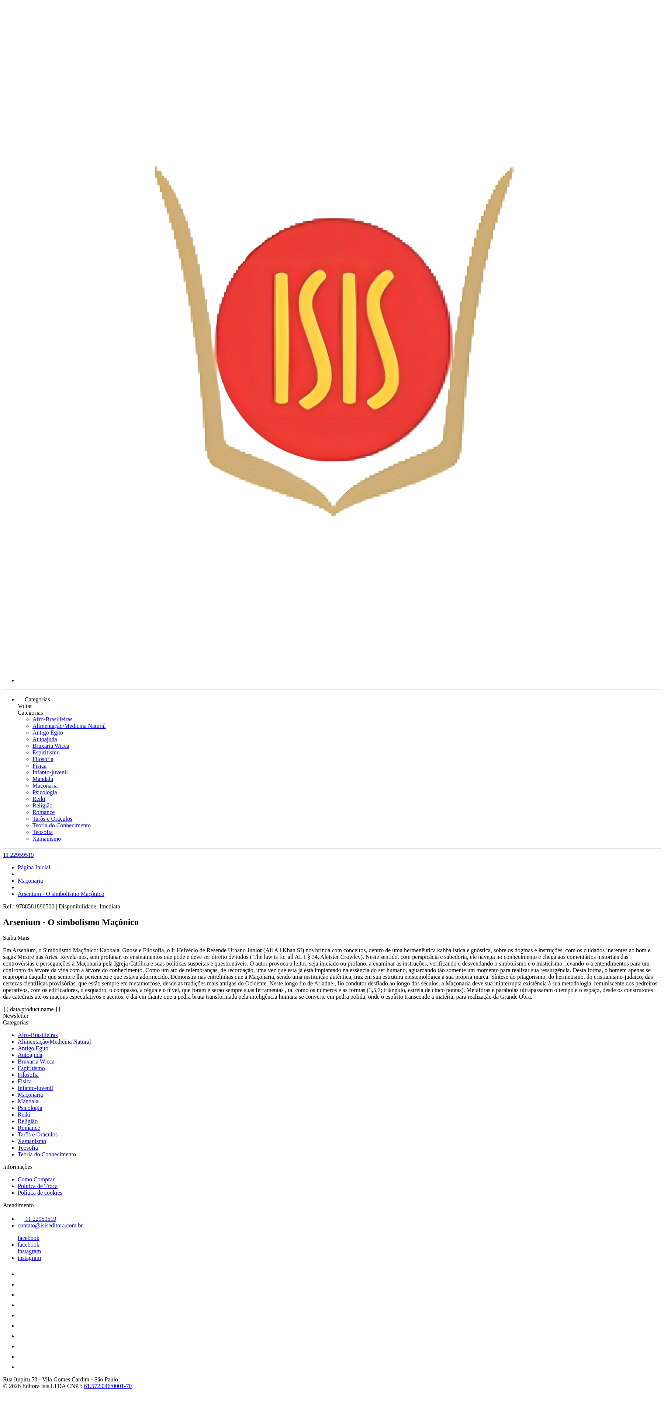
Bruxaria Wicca (50, 746)
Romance (43, 812)
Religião (42, 805)
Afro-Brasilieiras (52, 719)
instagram (29, 1251)
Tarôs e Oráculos (52, 819)
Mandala (42, 779)
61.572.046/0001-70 (108, 1386)
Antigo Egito (47, 732)
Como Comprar (36, 1179)
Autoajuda (44, 739)
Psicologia (44, 792)
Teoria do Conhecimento (61, 825)
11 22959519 (18, 855)
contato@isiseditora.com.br (50, 1225)
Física (39, 766)
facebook (28, 1238)
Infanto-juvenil (50, 772)
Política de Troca (38, 1186)
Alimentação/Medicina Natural (69, 726)
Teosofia (42, 832)
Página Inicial (34, 867)
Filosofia (42, 759)
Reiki (38, 799)
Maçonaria (45, 785)
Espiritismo (46, 752)
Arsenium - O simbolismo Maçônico (61, 894)
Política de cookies (40, 1192)
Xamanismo (46, 838)
